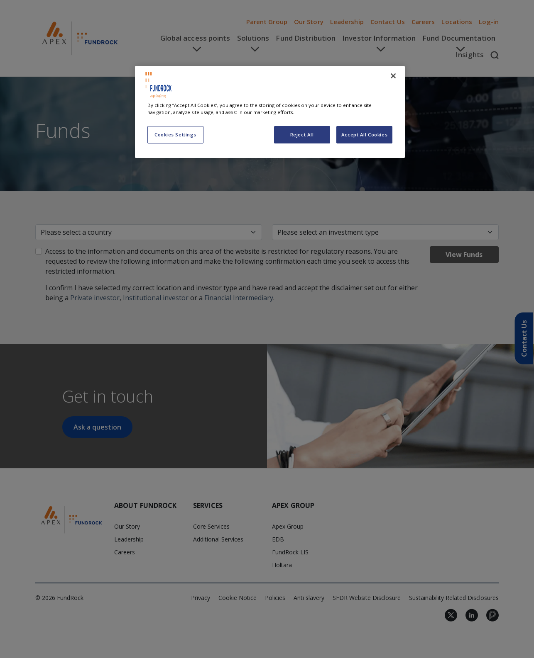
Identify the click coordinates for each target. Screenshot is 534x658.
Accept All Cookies (364, 134)
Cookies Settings (175, 134)
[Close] (393, 76)
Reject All (302, 134)
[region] (270, 112)
